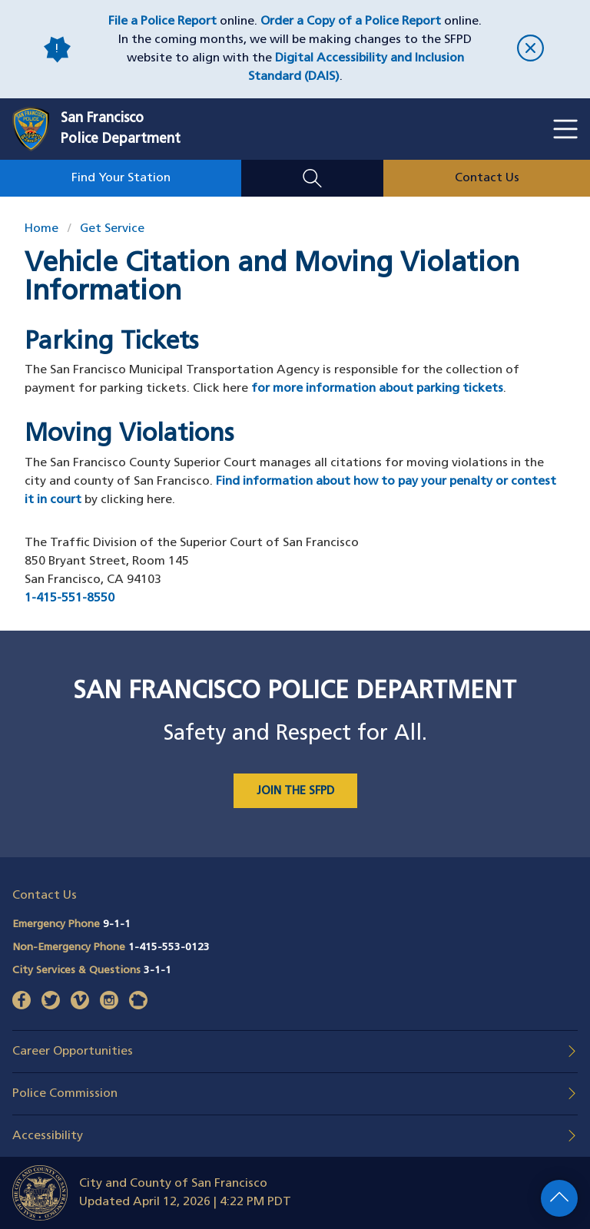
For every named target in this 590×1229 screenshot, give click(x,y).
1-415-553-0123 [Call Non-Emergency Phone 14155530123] (169, 947)
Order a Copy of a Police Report (350, 21)
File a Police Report (162, 21)
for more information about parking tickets (377, 389)
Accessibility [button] (47, 1136)
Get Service (112, 229)
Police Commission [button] (65, 1094)
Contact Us (487, 178)
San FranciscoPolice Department (121, 129)
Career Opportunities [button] (72, 1051)
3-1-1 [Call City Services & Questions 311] (157, 970)
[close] (530, 50)
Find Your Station (121, 178)
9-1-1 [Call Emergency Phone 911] (117, 924)
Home (41, 229)
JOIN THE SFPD (295, 791)
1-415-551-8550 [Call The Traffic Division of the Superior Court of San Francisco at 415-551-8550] (69, 598)
